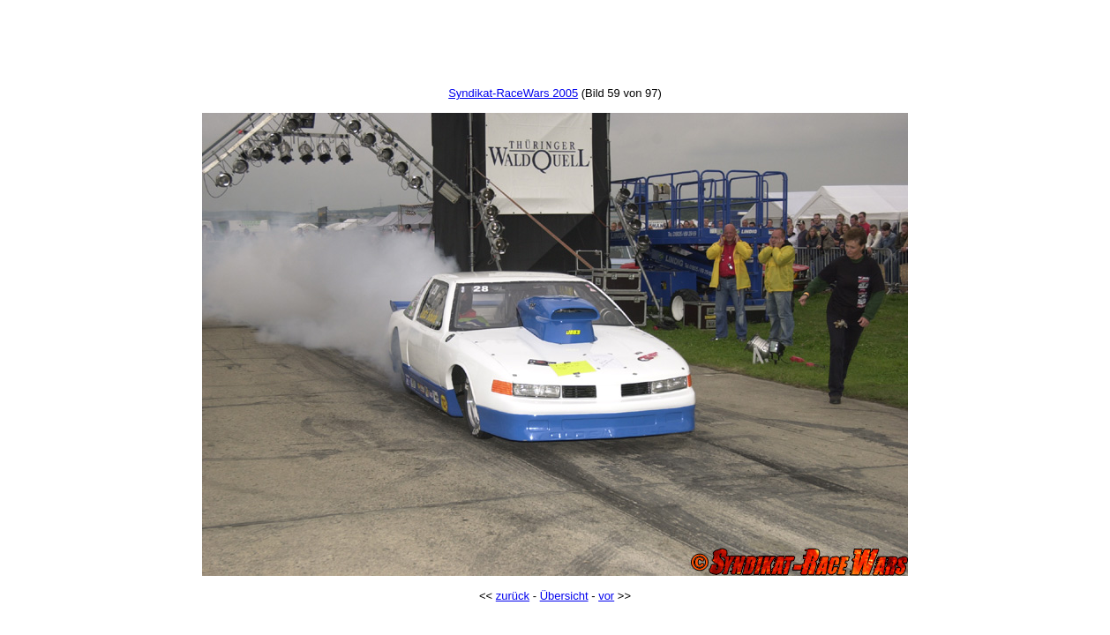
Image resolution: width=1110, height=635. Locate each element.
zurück (512, 595)
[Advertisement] (555, 46)
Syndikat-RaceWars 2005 (513, 93)
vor (606, 595)
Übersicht (564, 595)
